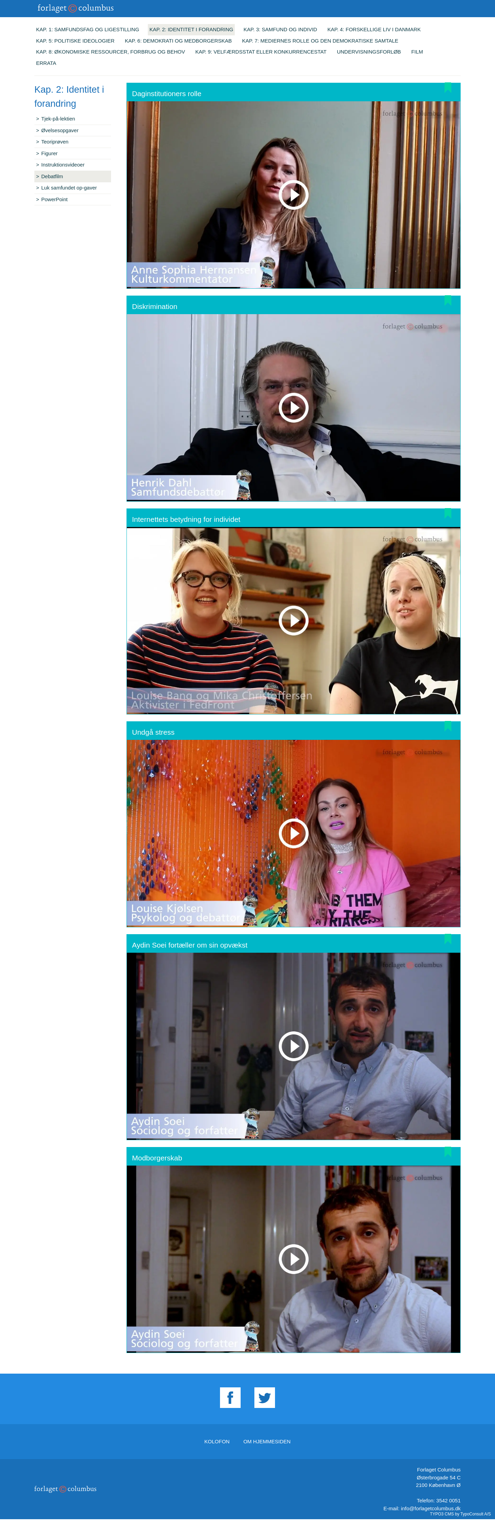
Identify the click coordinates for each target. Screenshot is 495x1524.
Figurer (49, 153)
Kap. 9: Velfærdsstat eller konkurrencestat (261, 52)
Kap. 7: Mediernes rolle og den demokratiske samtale (320, 41)
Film (417, 52)
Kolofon (217, 1441)
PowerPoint (54, 199)
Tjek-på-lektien (58, 119)
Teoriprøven (54, 142)
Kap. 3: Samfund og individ (280, 29)
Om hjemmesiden (267, 1441)
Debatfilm (52, 176)
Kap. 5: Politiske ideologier (75, 41)
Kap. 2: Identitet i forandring (191, 29)
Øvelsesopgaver (59, 130)
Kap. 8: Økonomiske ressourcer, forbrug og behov (110, 52)
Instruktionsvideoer (63, 165)
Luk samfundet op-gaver (69, 188)
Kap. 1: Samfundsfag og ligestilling (87, 29)
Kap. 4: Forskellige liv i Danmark (374, 29)
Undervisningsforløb (369, 52)
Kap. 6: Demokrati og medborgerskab (178, 41)
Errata (46, 63)
